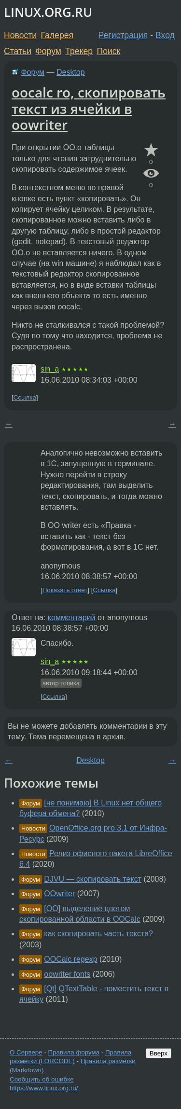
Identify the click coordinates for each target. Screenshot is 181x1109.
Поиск (109, 51)
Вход (165, 35)
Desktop (70, 72)
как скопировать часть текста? (98, 933)
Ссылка (25, 397)
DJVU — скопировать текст (92, 879)
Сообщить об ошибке (42, 1079)
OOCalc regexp (70, 959)
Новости (20, 35)
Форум (48, 51)
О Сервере (26, 1052)
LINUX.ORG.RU (48, 12)
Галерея (57, 35)
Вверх (158, 1053)
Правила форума (74, 1052)
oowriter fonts (67, 974)
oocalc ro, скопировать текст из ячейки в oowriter (89, 108)
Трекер (79, 51)
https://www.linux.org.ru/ (44, 1088)
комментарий (72, 617)
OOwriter (59, 893)
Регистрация (123, 35)
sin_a (50, 369)
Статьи (17, 51)
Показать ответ (65, 590)
